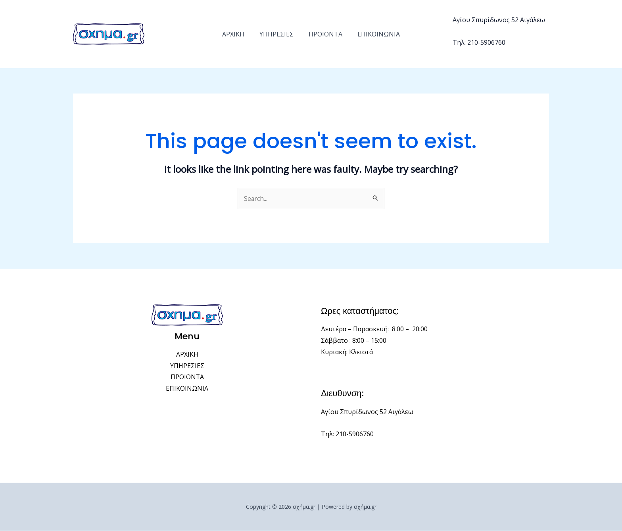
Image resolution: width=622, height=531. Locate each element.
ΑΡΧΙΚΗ (237, 34)
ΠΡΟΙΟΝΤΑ (324, 34)
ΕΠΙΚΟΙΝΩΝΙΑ (375, 34)
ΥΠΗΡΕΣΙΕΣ (278, 34)
